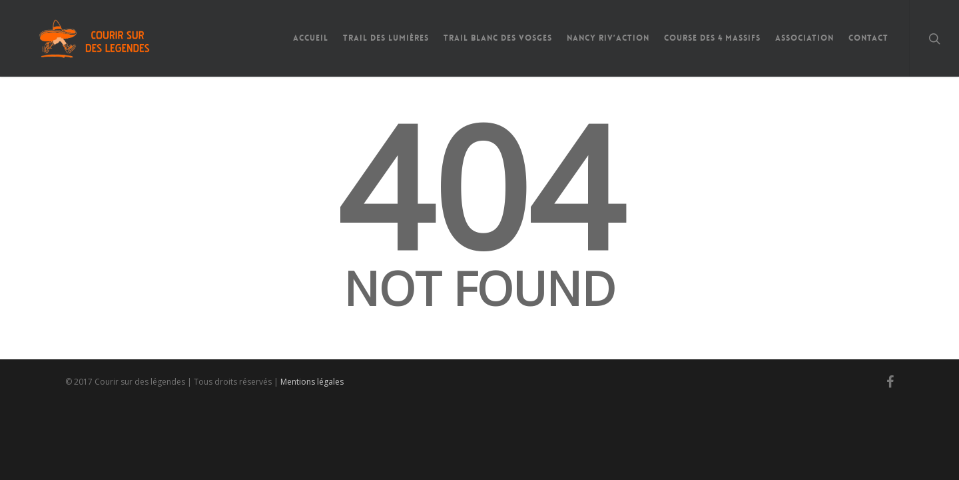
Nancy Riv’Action (608, 38)
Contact (868, 38)
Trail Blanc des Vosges (498, 38)
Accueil (310, 38)
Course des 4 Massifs (712, 38)
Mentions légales (312, 381)
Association (804, 38)
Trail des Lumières (386, 38)
